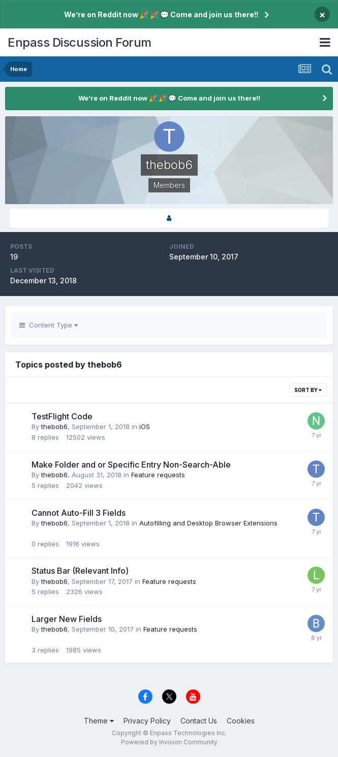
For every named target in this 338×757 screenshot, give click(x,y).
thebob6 (54, 426)
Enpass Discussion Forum (79, 42)
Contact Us (198, 720)
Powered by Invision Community (169, 742)
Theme (99, 720)
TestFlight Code (62, 416)
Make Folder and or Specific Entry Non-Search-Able (131, 464)
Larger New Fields (67, 619)
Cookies (241, 720)
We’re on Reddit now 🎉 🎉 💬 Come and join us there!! (161, 14)
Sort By (308, 390)
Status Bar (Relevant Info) (80, 571)
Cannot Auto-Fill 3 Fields (79, 513)
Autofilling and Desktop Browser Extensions (208, 523)
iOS (144, 426)
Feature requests (158, 475)
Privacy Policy (147, 720)
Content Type (48, 325)
